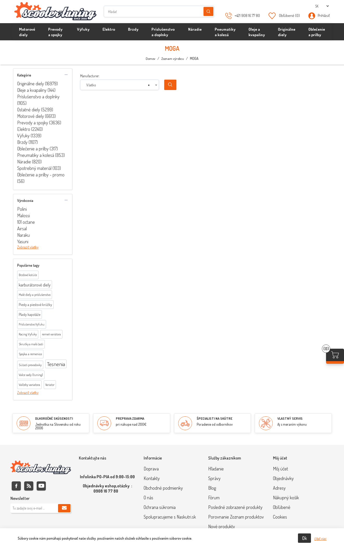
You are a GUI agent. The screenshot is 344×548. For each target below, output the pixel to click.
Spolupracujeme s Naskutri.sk (170, 517)
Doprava (151, 468)
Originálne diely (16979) (37, 83)
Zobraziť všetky (28, 247)
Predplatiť (64, 508)
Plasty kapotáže (29, 314)
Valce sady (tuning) (31, 375)
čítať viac (320, 538)
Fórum (214, 497)
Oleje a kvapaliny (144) (36, 90)
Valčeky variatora (29, 385)
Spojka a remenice (30, 354)
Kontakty (152, 478)
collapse (66, 75)
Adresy (279, 488)
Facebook (16, 485)
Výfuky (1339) (29, 135)
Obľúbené (281, 507)
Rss (28, 485)
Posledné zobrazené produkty (235, 507)
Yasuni (22, 241)
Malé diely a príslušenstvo (34, 294)
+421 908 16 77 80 (247, 15)
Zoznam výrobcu (172, 58)
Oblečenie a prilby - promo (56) (41, 178)
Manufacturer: (90, 76)
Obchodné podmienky (163, 488)
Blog (212, 488)
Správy (214, 478)
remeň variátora (51, 334)
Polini (22, 209)
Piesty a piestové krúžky (35, 304)
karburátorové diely (34, 285)
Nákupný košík (286, 497)
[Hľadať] (159, 11)
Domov (150, 58)
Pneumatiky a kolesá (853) (41, 155)
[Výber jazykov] (322, 6)
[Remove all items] (149, 85)
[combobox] (119, 85)
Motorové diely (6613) (36, 116)
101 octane (26, 222)
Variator (49, 385)
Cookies (280, 517)
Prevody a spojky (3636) (39, 122)
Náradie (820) (29, 161)
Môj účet (280, 468)
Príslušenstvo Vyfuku (31, 324)
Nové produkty (221, 526)
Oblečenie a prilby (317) (37, 148)
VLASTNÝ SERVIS (290, 418)
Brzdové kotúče (28, 275)
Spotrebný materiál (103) (39, 168)
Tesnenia (56, 364)
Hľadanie (208, 11)
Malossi (23, 215)
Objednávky (283, 478)
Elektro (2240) (30, 129)
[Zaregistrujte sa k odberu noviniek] (40, 508)
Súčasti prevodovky (30, 365)
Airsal (22, 228)
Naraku (23, 235)
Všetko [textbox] (91, 85)
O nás (148, 497)
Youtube (41, 485)
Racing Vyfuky (28, 334)
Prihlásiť (324, 15)
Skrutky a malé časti (31, 344)
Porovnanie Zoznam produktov (236, 517)
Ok (304, 538)
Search (170, 85)
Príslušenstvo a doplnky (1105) (38, 100)
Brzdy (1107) (27, 142)
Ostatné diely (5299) (35, 109)
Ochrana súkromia (160, 507)
